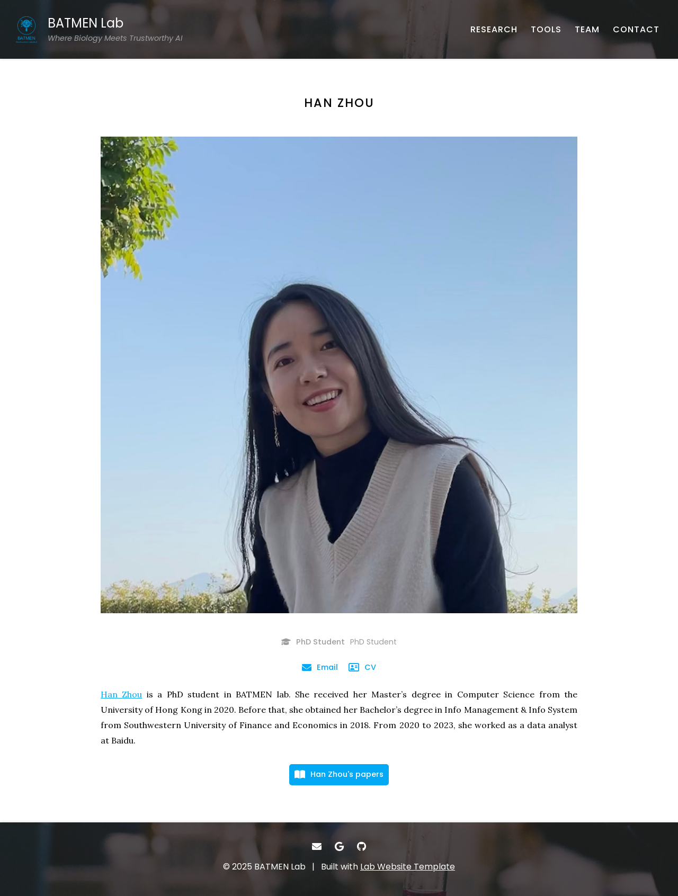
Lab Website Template (407, 867)
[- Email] (316, 846)
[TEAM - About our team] (587, 30)
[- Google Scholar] (339, 846)
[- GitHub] (361, 846)
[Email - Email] (320, 667)
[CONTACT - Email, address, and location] (636, 30)
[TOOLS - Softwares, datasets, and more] (546, 30)
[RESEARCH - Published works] (494, 30)
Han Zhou (121, 694)
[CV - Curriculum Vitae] (362, 667)
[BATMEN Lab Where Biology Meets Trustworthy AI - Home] (99, 29)
